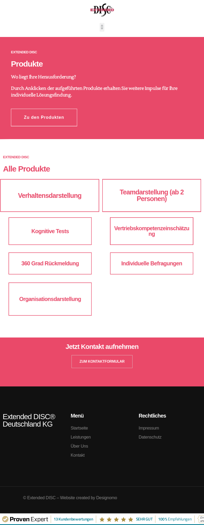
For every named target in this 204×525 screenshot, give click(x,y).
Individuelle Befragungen (151, 263)
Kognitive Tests (51, 231)
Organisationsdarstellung (51, 299)
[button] (102, 27)
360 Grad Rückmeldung (50, 263)
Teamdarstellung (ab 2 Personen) (152, 195)
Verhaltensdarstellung (49, 195)
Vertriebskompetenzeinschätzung (151, 231)
